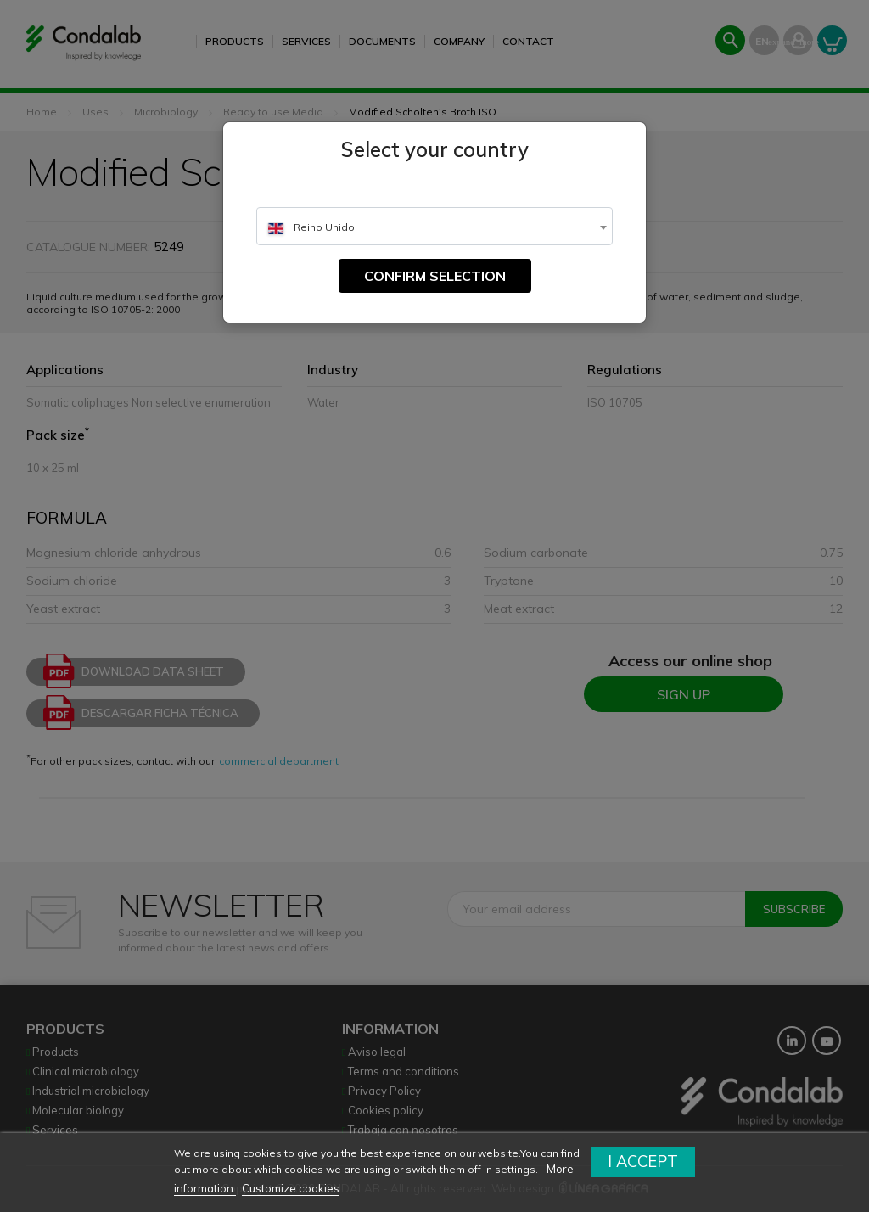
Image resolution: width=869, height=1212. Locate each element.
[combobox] (434, 226)
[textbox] (434, 227)
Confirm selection (435, 275)
